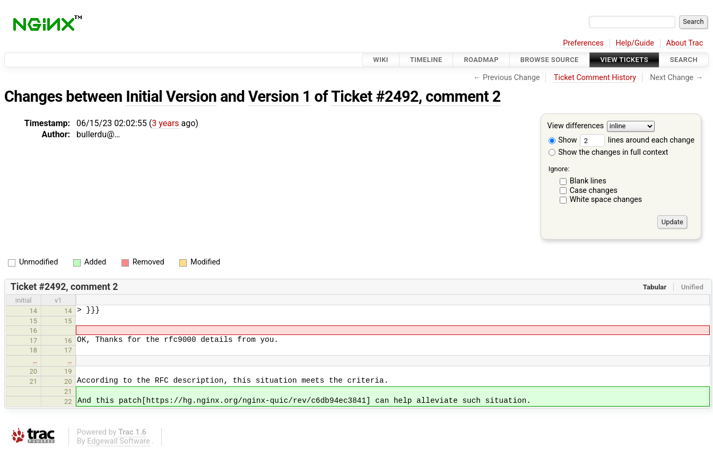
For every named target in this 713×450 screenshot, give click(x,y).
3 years (165, 123)
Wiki (380, 60)
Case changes (594, 190)
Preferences (583, 43)
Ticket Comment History (595, 77)
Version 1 (279, 96)
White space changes (606, 199)
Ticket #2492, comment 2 (416, 96)
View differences (575, 126)
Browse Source (549, 60)
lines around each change (637, 140)
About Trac (684, 43)
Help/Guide (635, 43)
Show (563, 140)
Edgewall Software (118, 441)
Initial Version (171, 96)
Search (684, 60)
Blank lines (588, 181)
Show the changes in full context (608, 152)
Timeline (426, 60)
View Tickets (624, 60)
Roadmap (481, 60)
